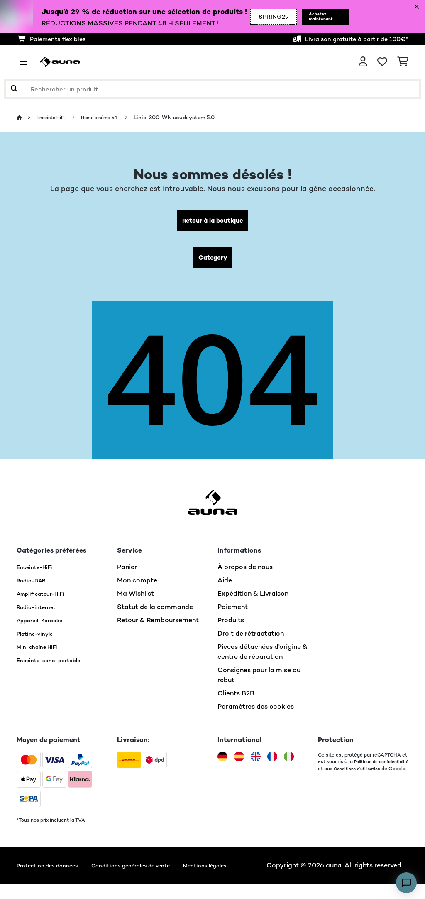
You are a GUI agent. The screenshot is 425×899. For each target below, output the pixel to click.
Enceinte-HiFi (38, 572)
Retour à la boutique (212, 221)
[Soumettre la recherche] (14, 89)
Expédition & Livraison (252, 598)
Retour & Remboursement (158, 625)
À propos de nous (245, 572)
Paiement (232, 612)
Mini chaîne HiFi (41, 652)
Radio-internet (40, 612)
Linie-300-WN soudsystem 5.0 (189, 117)
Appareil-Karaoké (45, 625)
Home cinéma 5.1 (111, 117)
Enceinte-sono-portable (55, 665)
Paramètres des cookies (255, 711)
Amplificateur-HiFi (46, 598)
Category (212, 261)
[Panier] (402, 61)
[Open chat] (406, 882)
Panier (127, 572)
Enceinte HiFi (55, 117)
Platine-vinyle (39, 638)
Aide (224, 585)
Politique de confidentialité (349, 773)
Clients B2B (235, 698)
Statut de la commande (155, 612)
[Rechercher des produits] (212, 89)
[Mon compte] (363, 61)
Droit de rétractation (250, 638)
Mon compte (137, 585)
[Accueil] (27, 117)
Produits (230, 625)
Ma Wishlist (135, 598)
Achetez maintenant (311, 16)
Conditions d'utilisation (344, 780)
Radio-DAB (35, 585)
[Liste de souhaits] (382, 61)
